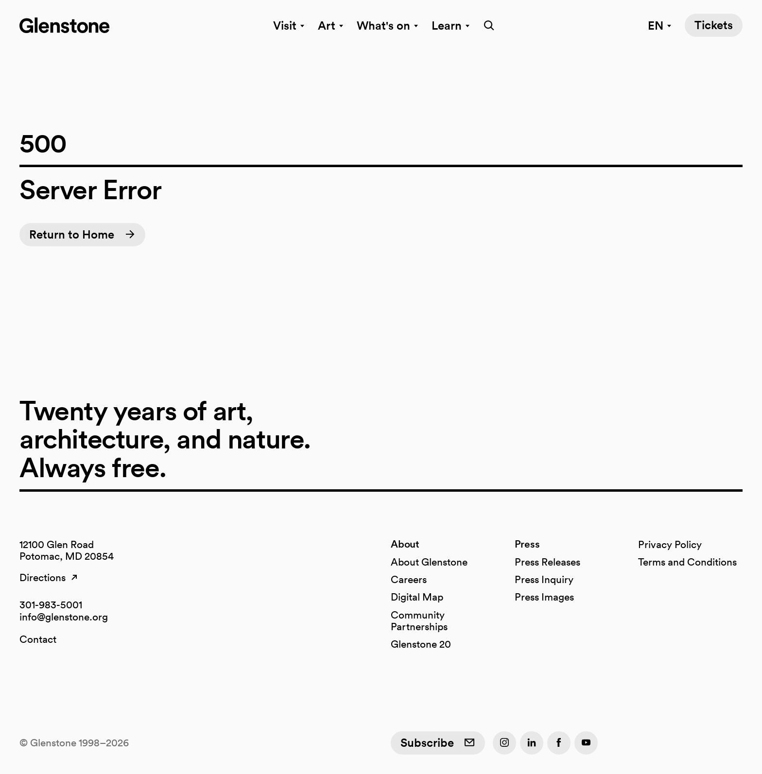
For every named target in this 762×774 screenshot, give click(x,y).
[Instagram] (504, 743)
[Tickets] (714, 25)
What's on (388, 25)
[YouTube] (586, 743)
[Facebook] (559, 743)
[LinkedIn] (531, 743)
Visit (289, 25)
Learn (451, 25)
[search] (486, 25)
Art (331, 25)
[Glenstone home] (64, 25)
